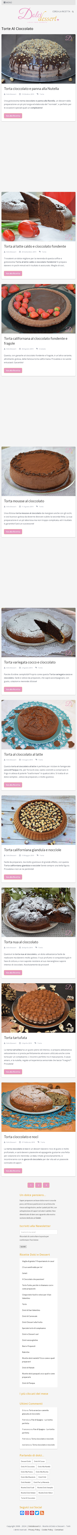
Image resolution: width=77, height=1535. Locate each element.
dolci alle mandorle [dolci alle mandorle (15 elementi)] (28, 1477)
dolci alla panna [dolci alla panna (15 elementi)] (27, 1471)
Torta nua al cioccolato (21, 941)
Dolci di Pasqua (28, 1382)
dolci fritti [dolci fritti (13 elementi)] (42, 1477)
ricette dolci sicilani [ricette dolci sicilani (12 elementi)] (28, 1492)
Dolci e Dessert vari (30, 1333)
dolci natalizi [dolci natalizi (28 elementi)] (25, 1482)
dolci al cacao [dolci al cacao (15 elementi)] (39, 1461)
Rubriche (25, 1351)
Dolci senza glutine (30, 1339)
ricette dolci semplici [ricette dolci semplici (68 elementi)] (45, 1487)
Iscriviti (23, 1246)
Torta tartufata (15, 1037)
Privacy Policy (34, 1529)
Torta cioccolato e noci (21, 1136)
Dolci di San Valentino (31, 1310)
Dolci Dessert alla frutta (32, 1321)
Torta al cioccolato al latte (23, 754)
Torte (42, 94)
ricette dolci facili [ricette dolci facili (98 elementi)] (27, 1487)
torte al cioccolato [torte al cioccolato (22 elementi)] (28, 1498)
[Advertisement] (38, 157)
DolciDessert (11, 94)
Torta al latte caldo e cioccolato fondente (35, 246)
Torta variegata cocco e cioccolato (30, 662)
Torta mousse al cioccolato (24, 501)
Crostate (42, 349)
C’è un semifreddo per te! (32, 1267)
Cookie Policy (47, 1529)
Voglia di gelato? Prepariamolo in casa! (38, 1261)
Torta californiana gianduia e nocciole (32, 849)
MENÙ (8, 2)
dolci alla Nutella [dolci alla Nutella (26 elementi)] (44, 1466)
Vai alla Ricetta (13, 115)
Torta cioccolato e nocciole (42, 1438)
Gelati (38, 1217)
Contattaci (59, 1529)
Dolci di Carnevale (29, 1316)
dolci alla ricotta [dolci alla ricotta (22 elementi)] (42, 1471)
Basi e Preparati (28, 1345)
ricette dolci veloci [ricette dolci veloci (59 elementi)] (46, 1492)
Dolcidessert (33, 1525)
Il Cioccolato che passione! (33, 1279)
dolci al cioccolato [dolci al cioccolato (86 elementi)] (28, 1466)
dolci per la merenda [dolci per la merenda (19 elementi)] (41, 1482)
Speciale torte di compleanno (34, 1327)
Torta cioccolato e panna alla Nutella (31, 88)
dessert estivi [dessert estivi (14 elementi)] (26, 1461)
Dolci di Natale (28, 1367)
